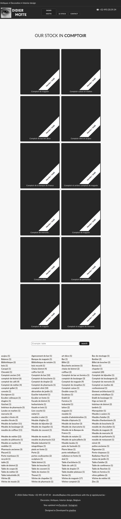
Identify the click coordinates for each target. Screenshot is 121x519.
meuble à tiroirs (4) (9, 417)
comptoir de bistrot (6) (11, 378)
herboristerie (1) (39, 404)
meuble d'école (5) (9, 420)
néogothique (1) (39, 446)
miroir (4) (96, 443)
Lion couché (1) (38, 410)
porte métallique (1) (71, 452)
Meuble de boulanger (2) (12, 426)
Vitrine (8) (5, 478)
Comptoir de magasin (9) (73, 381)
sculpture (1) (37, 459)
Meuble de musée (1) (41, 436)
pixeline (72, 510)
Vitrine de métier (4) (101, 478)
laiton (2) (66, 407)
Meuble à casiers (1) (101, 414)
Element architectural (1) (103, 391)
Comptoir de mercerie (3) (103, 381)
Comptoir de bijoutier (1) (103, 375)
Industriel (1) (67, 404)
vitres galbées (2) (99, 475)
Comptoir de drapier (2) (42, 381)
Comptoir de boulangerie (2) (104, 378)
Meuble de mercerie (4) (102, 433)
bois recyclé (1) (38, 365)
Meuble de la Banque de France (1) (73, 431)
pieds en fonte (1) (39, 449)
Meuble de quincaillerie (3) (74, 439)
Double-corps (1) (69, 391)
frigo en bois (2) (99, 401)
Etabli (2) (66, 398)
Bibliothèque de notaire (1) (44, 362)
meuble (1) (66, 414)
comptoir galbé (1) (9, 388)
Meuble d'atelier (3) (100, 417)
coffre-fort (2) (38, 372)
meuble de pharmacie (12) (43, 439)
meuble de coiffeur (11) (11, 430)
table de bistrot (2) (9, 465)
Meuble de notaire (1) (71, 436)
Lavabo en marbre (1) (10, 410)
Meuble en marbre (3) (11, 443)
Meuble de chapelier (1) (42, 426)
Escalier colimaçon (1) (11, 398)
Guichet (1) (6, 404)
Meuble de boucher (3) (72, 423)
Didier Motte (49, 12)
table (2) (5, 462)
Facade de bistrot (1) (41, 401)
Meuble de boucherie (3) (103, 423)
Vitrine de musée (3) (10, 481)
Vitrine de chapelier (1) (42, 478)
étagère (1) (6, 401)
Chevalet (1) (6, 372)
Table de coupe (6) (9, 468)
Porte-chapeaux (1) (100, 452)
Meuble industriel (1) (41, 443)
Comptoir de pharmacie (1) (44, 385)
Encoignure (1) (7, 394)
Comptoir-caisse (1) (70, 388)
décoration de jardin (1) (42, 391)
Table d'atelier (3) (99, 462)
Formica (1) (67, 401)
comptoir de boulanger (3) (73, 378)
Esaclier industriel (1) (41, 394)
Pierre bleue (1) (69, 449)
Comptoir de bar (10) (41, 375)
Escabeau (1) (67, 394)
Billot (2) (65, 362)
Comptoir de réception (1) (73, 385)
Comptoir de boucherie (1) (43, 378)
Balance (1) (6, 359)
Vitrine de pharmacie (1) (42, 481)
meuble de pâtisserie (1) (12, 439)
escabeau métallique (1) (102, 394)
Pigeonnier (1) (98, 449)
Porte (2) (35, 452)
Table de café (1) (69, 465)
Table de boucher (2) (41, 465)
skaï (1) (65, 459)
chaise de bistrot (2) (71, 368)
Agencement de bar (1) (42, 356)
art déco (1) (67, 356)
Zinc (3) (95, 481)
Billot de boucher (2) (101, 362)
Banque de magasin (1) (42, 359)
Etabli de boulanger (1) (102, 398)
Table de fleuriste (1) (101, 468)
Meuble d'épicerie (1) (71, 420)
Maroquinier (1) (99, 410)
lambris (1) (96, 407)
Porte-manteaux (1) (10, 456)
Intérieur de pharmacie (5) (13, 407)
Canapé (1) (6, 368)
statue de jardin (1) (100, 459)
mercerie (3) (6, 414)
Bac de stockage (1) (100, 356)
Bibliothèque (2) (8, 362)
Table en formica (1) (101, 472)
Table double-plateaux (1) (73, 472)
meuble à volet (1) (40, 417)
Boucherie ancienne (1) (72, 365)
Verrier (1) (66, 475)
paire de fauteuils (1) (71, 446)
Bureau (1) (96, 365)
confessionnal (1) (99, 388)
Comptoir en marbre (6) (102, 385)
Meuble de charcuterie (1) (73, 426)
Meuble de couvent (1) (42, 430)
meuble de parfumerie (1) (103, 436)
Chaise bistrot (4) (39, 368)
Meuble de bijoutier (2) (42, 423)
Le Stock (62, 14)
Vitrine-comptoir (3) (71, 481)
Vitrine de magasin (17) (72, 478)
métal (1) (35, 414)
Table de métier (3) (9, 472)
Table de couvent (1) (41, 468)
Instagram (73, 505)
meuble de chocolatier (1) (103, 426)
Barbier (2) (96, 359)
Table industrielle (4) (10, 475)
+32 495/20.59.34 (108, 9)
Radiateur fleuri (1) (100, 456)
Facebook (63, 505)
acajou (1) (5, 356)
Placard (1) (6, 452)
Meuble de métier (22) (11, 436)
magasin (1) (67, 410)
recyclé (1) (6, 459)
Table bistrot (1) (39, 462)
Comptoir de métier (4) (11, 385)
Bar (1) (65, 359)
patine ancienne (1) (100, 446)
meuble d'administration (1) (74, 417)
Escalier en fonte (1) (40, 398)
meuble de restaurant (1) (103, 439)
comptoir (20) (98, 372)
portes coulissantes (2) (42, 456)
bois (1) (4, 365)
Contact (74, 14)
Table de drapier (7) (70, 468)
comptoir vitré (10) (40, 388)
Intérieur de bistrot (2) (102, 404)
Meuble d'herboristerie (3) (104, 420)
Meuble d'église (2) (40, 420)
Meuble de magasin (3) (102, 430)
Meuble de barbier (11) (11, 423)
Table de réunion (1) (40, 472)
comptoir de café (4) (10, 381)
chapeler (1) (97, 368)
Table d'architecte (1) (71, 462)
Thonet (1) (36, 475)
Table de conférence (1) (102, 465)
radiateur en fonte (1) (71, 456)
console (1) (6, 391)
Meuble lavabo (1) (70, 443)
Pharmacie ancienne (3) (11, 449)
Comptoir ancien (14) (10, 375)
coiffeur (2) (67, 372)
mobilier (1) (6, 446)
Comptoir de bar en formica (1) (75, 375)
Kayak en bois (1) (39, 407)
